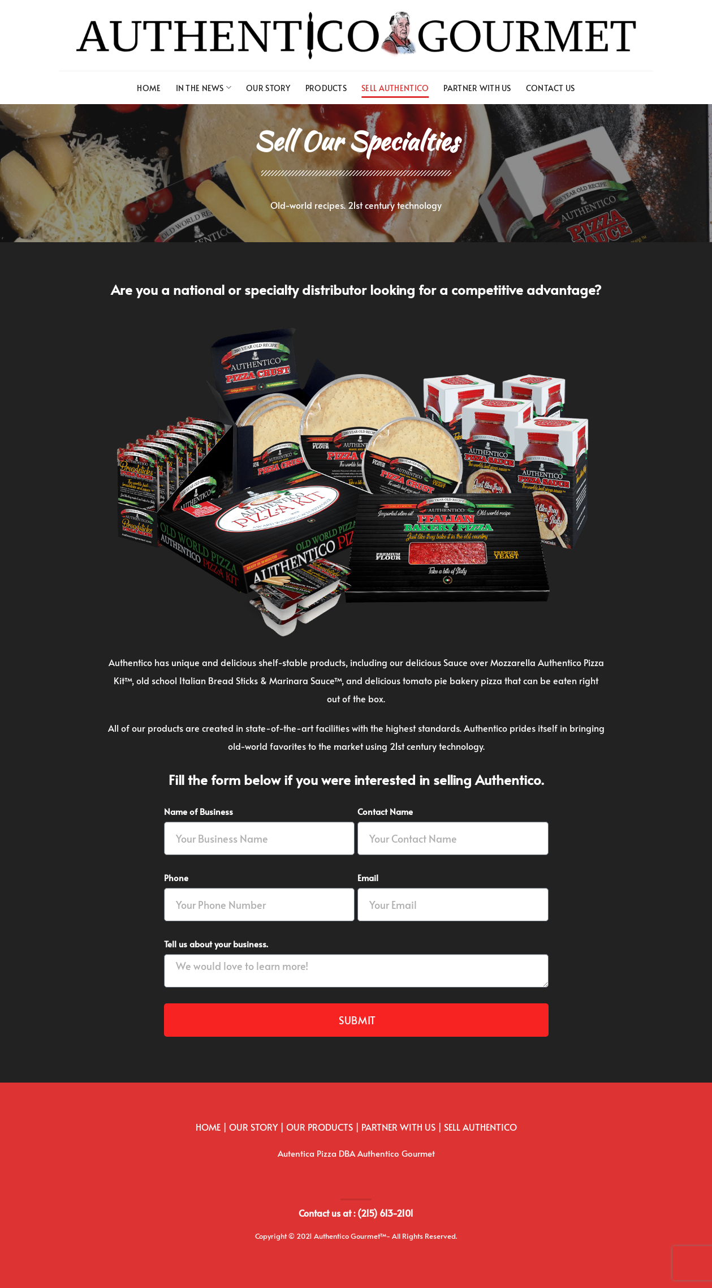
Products (326, 87)
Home (149, 87)
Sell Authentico (395, 87)
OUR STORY (253, 1126)
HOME (208, 1126)
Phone (176, 877)
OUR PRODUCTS (319, 1126)
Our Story (268, 87)
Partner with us (477, 87)
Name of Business (198, 811)
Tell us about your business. (216, 944)
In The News (204, 87)
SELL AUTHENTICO (480, 1126)
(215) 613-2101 (385, 1213)
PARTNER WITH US (398, 1126)
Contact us (550, 87)
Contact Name (385, 811)
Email (367, 877)
